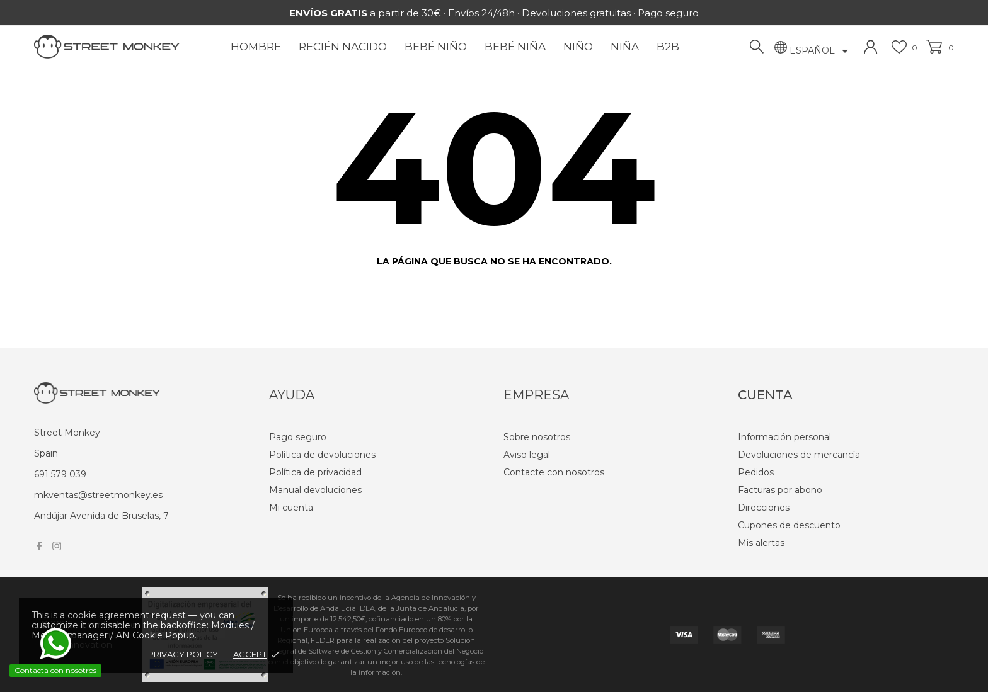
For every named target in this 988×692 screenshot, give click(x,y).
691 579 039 (60, 474)
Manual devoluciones (315, 490)
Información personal (784, 437)
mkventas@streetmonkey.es (98, 495)
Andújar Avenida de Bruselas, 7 (101, 515)
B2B (668, 46)
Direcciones (764, 507)
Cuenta (765, 394)
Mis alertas (761, 542)
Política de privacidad (315, 472)
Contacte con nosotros (553, 472)
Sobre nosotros (536, 437)
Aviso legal (526, 454)
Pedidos (756, 472)
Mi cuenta (291, 507)
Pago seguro (297, 437)
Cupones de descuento (789, 525)
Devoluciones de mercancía (799, 454)
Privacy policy (183, 654)
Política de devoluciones (322, 454)
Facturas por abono (780, 490)
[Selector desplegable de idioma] (821, 51)
